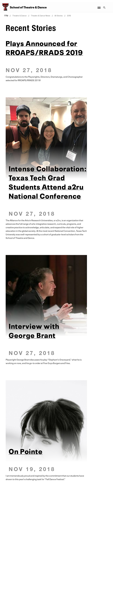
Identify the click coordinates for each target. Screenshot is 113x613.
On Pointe (26, 451)
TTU (6, 16)
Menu (98, 6)
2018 (69, 16)
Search (104, 8)
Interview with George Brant (34, 330)
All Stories (58, 16)
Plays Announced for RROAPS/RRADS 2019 (44, 47)
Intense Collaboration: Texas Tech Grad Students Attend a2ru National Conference (48, 181)
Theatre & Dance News (40, 16)
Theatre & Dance (19, 16)
